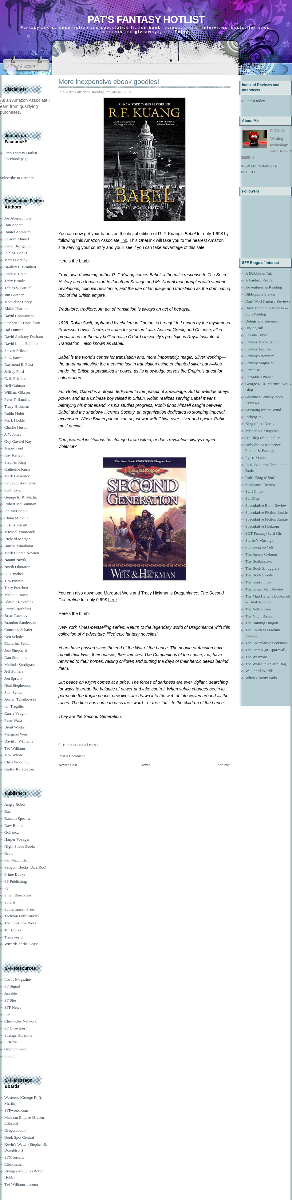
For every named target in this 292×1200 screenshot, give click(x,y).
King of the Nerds (259, 423)
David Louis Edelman (21, 343)
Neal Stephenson (17, 685)
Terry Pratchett (16, 587)
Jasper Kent (13, 448)
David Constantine (19, 315)
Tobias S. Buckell (18, 287)
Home (145, 764)
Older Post (222, 764)
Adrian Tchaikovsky (20, 699)
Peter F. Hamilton (18, 399)
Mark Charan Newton (21, 553)
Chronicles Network (20, 1021)
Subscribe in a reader (17, 177)
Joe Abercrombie (17, 218)
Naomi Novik (15, 559)
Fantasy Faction (258, 349)
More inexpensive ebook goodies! (108, 82)
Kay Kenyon (14, 455)
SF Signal (12, 986)
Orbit (8, 853)
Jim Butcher (14, 294)
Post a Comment (71, 756)
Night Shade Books (19, 846)
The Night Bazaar (259, 616)
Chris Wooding (16, 762)
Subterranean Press (19, 909)
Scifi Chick (254, 491)
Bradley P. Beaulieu (20, 267)
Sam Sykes (13, 692)
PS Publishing (15, 881)
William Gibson (17, 392)
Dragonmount (15, 1130)
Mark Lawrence (17, 476)
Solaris (9, 902)
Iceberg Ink (254, 417)
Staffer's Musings (259, 540)
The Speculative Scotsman (266, 642)
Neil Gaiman (14, 385)
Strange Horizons (18, 1035)
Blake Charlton (16, 308)
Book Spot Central (19, 1137)
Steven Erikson (16, 350)
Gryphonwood (15, 1049)
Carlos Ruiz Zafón (19, 769)
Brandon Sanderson (20, 622)
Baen (8, 811)
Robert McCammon (20, 504)
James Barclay (15, 260)
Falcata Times (256, 335)
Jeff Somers (13, 671)
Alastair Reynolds (18, 601)
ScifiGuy (252, 498)
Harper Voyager (17, 839)
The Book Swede (259, 575)
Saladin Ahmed (16, 239)
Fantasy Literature (259, 356)
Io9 (7, 1014)
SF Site (10, 1000)
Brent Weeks (14, 727)
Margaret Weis (16, 734)
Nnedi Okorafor (17, 566)
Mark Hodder (15, 420)
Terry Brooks (15, 280)
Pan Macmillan (16, 860)
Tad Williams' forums (21, 1184)
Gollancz (11, 832)
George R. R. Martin (20, 497)
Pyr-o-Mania (255, 457)
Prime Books (14, 874)
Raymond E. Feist (18, 364)
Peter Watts (13, 720)
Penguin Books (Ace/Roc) (25, 867)
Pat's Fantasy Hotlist (146, 19)
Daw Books (13, 825)
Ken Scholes (14, 636)
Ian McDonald (15, 511)
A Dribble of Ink (258, 273)
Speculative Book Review (266, 505)
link (123, 240)
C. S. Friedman (16, 378)
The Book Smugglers (262, 568)
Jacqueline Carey (18, 302)
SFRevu (10, 1042)
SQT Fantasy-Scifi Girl (263, 533)
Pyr (7, 888)
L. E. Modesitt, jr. (18, 525)
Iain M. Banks (15, 252)
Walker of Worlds (259, 670)
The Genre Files (258, 582)
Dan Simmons (15, 657)
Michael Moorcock (19, 531)
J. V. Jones (12, 434)
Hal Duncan (13, 329)
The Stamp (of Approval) (265, 650)
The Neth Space (258, 609)
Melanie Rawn (16, 594)
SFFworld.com (16, 1110)
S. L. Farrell (14, 357)
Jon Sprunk (13, 678)
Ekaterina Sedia (17, 643)
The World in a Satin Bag (265, 664)
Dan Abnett (13, 225)
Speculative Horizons (262, 526)
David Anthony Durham (23, 336)
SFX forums (14, 1157)
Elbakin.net (13, 1164)
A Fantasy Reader (259, 280)
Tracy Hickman (16, 406)
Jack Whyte (13, 755)
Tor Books (12, 930)
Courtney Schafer (18, 629)
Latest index (255, 100)
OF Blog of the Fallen (262, 437)
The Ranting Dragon (261, 623)
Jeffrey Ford (14, 371)
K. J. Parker (13, 573)
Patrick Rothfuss (17, 608)
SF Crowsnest (15, 1028)
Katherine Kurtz (17, 469)
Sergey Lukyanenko (20, 483)
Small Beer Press (18, 895)
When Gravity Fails (261, 677)
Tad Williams (15, 748)
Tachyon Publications (21, 916)
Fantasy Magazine (259, 363)
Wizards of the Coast (21, 944)
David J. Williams (18, 741)
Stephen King (15, 462)
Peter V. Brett (15, 274)
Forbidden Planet (259, 377)
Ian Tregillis (14, 706)
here (112, 599)
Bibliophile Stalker (260, 294)
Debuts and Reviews (261, 321)
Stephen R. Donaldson (22, 322)
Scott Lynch (13, 490)
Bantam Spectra (17, 818)
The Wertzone (256, 657)
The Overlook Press (20, 923)
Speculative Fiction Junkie (266, 512)
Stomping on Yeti (259, 547)
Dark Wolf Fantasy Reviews (267, 301)
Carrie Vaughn (15, 713)
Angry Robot (14, 804)
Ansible (10, 993)
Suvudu (10, 1056)
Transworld (13, 937)
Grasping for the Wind (263, 409)
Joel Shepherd (15, 650)
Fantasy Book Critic (261, 342)
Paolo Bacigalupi (18, 246)
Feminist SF (255, 370)
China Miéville (16, 518)
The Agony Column (261, 554)
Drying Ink (254, 328)
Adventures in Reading (263, 287)
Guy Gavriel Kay (18, 441)
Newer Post (67, 764)
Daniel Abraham (17, 232)
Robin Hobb (14, 413)
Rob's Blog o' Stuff (260, 477)
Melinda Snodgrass (19, 664)
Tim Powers (14, 581)
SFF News (12, 1007)
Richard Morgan (17, 539)
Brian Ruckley (15, 615)
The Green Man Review (264, 589)
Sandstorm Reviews (261, 484)
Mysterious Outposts (261, 430)
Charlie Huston (16, 427)
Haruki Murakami (18, 546)
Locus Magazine (17, 979)
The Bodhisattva (258, 561)
